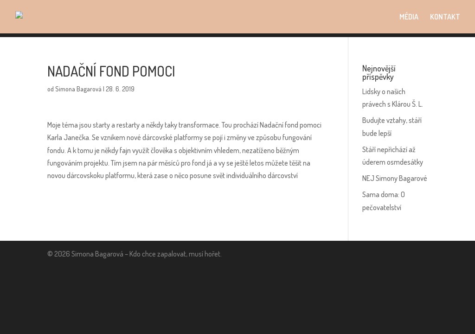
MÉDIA (408, 17)
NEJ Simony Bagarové (394, 178)
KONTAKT (445, 17)
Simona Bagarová (78, 89)
